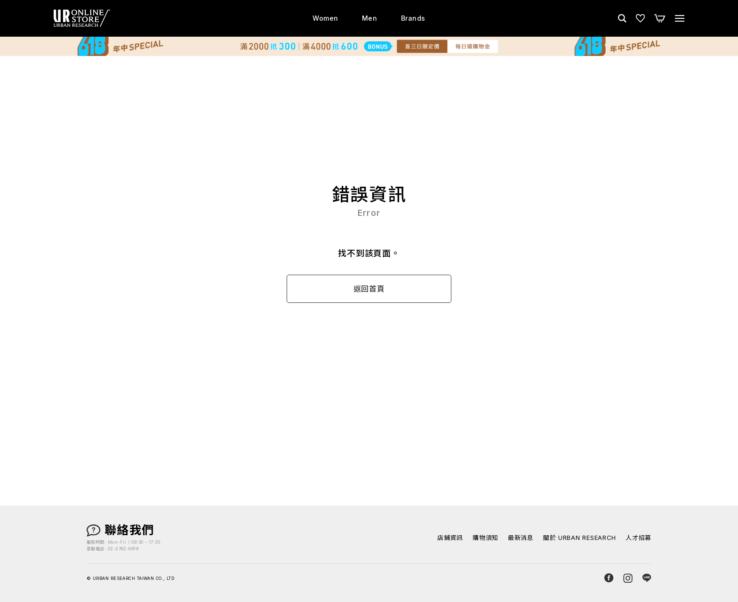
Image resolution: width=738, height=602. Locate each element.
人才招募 (638, 538)
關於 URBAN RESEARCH (579, 538)
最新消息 (521, 538)
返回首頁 (369, 289)
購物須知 (485, 538)
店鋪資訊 (450, 538)
